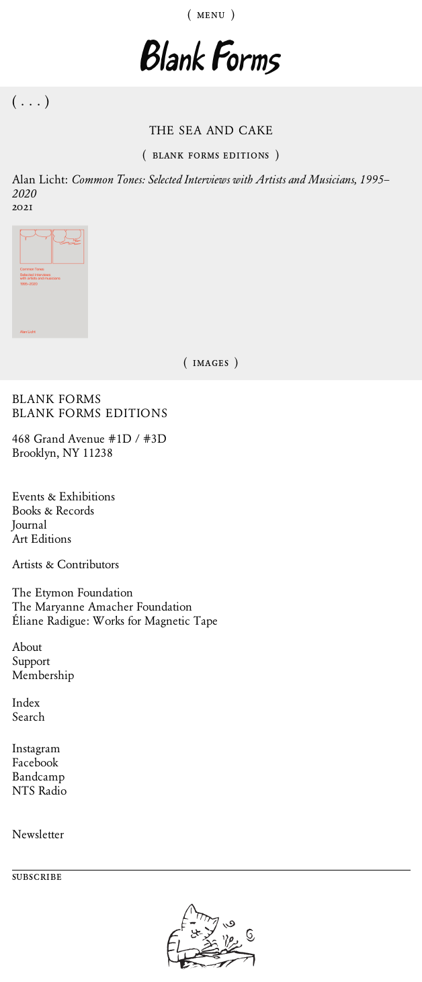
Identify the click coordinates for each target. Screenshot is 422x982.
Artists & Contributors (65, 564)
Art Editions (41, 538)
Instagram (36, 748)
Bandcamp (38, 776)
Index (26, 702)
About (27, 647)
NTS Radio (39, 790)
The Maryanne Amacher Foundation (102, 606)
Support (31, 661)
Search (28, 716)
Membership (43, 675)
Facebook (35, 762)
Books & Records (53, 510)
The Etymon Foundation (72, 592)
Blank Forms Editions (211, 154)
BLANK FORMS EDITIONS (90, 413)
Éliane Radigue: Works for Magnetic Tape (115, 620)
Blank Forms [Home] (211, 57)
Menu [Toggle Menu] (211, 14)
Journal (29, 524)
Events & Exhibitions (63, 496)
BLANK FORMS (57, 399)
